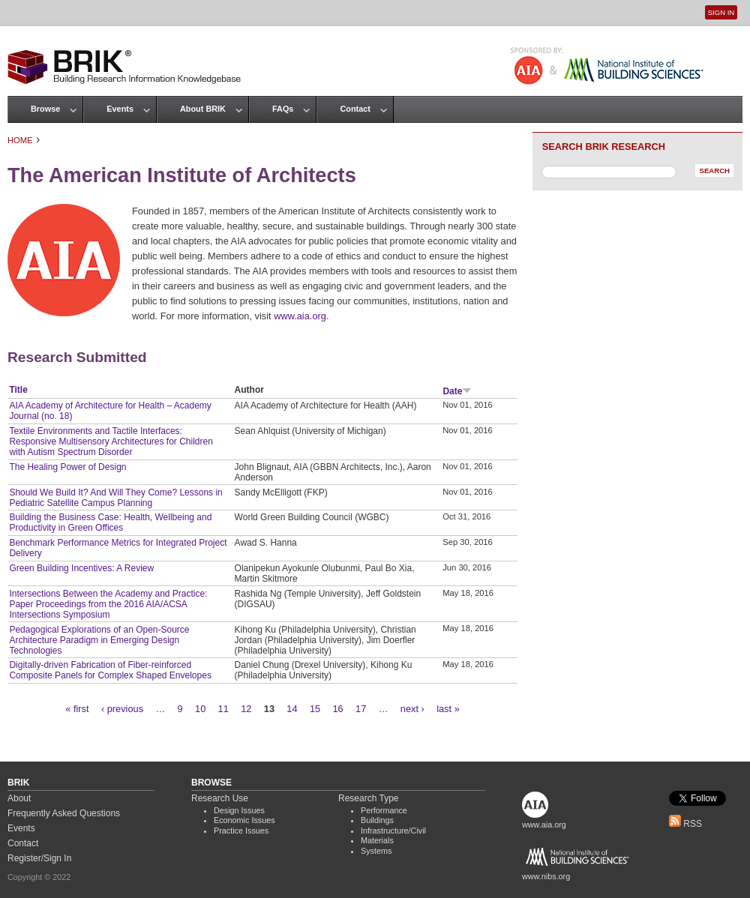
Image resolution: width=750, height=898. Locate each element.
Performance (384, 810)
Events (120, 108)
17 (361, 708)
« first (76, 708)
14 (291, 708)
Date (457, 391)
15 (315, 708)
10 (200, 708)
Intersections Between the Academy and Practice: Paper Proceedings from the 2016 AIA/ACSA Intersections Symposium (108, 604)
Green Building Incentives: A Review (81, 568)
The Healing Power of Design (67, 467)
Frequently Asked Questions (64, 813)
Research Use (219, 798)
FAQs (282, 108)
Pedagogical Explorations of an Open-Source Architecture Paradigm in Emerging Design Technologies (99, 640)
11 (223, 708)
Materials (377, 840)
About (19, 798)
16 (338, 708)
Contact (355, 108)
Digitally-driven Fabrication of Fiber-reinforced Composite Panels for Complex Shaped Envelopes (110, 670)
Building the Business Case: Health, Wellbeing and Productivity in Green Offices (110, 522)
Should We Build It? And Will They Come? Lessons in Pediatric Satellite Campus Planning (115, 497)
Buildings (377, 820)
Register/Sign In (39, 858)
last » (448, 708)
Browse (45, 108)
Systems (376, 850)
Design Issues (239, 810)
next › (412, 708)
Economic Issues (244, 820)
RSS (685, 824)
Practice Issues (241, 830)
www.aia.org (300, 316)
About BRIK (203, 108)
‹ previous (122, 708)
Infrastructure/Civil (393, 830)
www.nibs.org (546, 876)
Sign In (721, 12)
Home (20, 140)
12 (246, 708)
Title (18, 390)
